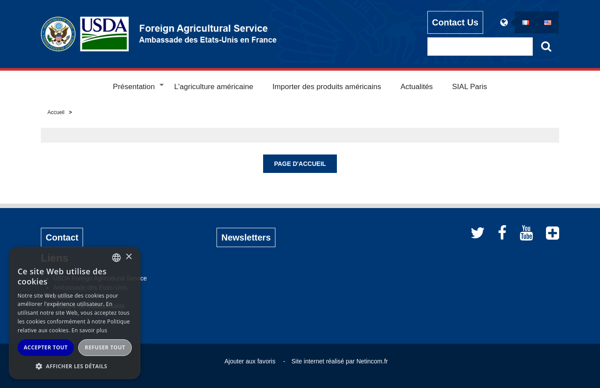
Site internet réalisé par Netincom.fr (340, 361)
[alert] (75, 313)
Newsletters (246, 237)
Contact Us (455, 22)
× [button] (128, 257)
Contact (62, 237)
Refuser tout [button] (105, 347)
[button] (75, 366)
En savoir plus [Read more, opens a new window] (89, 330)
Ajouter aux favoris (249, 361)
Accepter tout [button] (46, 347)
